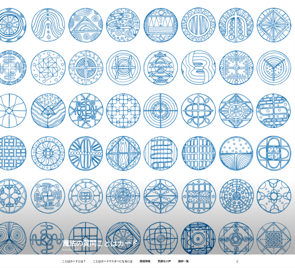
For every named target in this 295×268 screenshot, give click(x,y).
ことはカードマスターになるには (112, 261)
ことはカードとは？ (74, 261)
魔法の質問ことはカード (100, 237)
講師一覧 (183, 261)
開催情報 (145, 261)
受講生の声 (164, 261)
